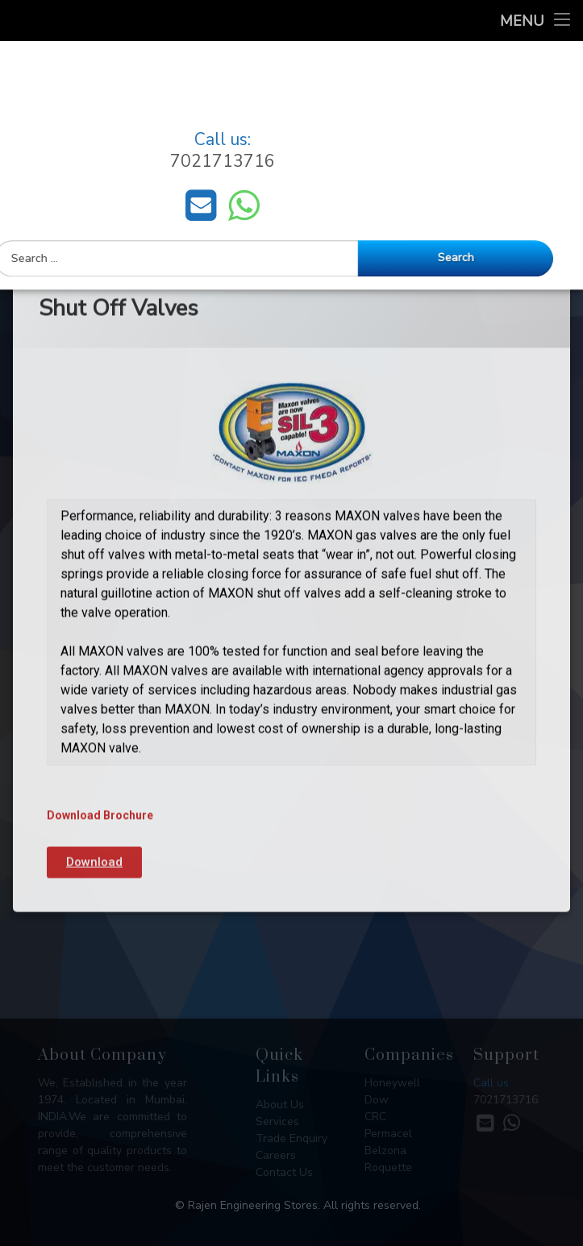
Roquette (388, 1167)
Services (277, 1121)
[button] (94, 771)
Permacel (388, 1133)
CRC (375, 1116)
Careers (276, 1155)
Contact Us (284, 1172)
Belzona (385, 1150)
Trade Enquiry (291, 1138)
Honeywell (392, 1082)
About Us (280, 1104)
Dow (376, 1099)
